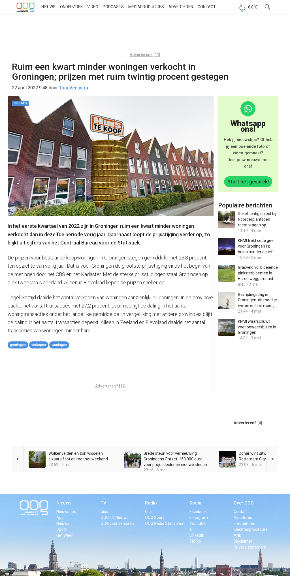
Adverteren (181, 7)
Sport (61, 529)
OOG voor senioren (117, 523)
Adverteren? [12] (110, 386)
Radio (151, 503)
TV (103, 503)
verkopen (38, 345)
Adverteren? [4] (248, 423)
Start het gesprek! (248, 182)
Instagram (198, 517)
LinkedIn (196, 535)
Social (195, 503)
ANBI (238, 535)
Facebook (198, 511)
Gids (104, 511)
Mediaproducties (146, 7)
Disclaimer (243, 541)
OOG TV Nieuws (115, 517)
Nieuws (48, 7)
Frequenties (244, 523)
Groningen (18, 345)
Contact (207, 7)
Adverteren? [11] (145, 54)
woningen (59, 345)
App (60, 517)
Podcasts (113, 7)
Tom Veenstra (73, 87)
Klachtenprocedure (251, 529)
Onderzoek (71, 7)
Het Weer (64, 535)
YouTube (197, 523)
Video (92, 7)
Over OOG (244, 503)
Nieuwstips (66, 511)
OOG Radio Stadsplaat (165, 523)
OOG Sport (154, 517)
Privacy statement (250, 547)
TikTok (195, 541)
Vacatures (243, 517)
